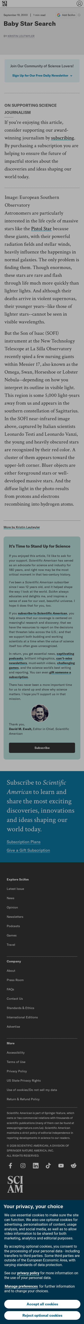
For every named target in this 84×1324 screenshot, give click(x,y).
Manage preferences (21, 1286)
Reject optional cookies (42, 1315)
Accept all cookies (42, 1304)
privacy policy (28, 1273)
